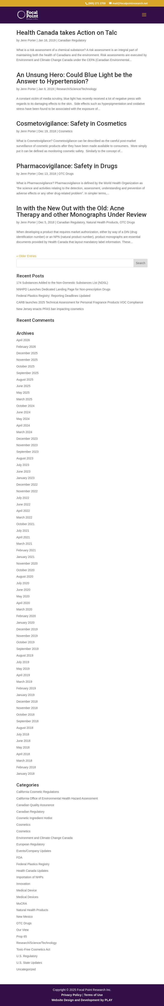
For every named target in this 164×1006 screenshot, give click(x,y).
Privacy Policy (71, 995)
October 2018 (25, 714)
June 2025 (23, 386)
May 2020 (22, 596)
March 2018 (24, 760)
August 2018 (24, 727)
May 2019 (22, 668)
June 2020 (23, 589)
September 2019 (27, 649)
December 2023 (27, 438)
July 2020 (22, 583)
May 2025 (22, 392)
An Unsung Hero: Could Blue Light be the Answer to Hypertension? (74, 78)
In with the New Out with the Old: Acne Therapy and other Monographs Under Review (81, 211)
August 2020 (24, 576)
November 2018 (27, 708)
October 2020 (25, 570)
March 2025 (24, 399)
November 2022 (27, 491)
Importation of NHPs (29, 877)
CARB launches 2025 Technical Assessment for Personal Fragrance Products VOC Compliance (79, 302)
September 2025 (27, 373)
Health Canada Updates (32, 870)
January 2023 (25, 478)
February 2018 (26, 767)
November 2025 (27, 359)
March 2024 (24, 432)
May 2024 (22, 419)
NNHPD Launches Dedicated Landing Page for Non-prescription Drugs (63, 289)
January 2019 (25, 695)
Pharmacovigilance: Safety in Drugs (66, 166)
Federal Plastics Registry (33, 864)
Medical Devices (27, 897)
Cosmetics (65, 131)
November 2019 (27, 636)
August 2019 (24, 655)
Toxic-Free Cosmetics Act (33, 949)
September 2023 (27, 451)
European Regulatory (30, 844)
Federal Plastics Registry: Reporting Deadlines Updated (53, 295)
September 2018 (27, 721)
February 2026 (26, 346)
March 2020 (24, 609)
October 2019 (25, 642)
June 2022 (23, 504)
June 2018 (23, 740)
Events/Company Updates (33, 851)
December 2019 (27, 629)
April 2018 (23, 754)
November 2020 (27, 563)
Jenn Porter (28, 40)
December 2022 (27, 484)
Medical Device (26, 890)
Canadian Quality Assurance (35, 805)
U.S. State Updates (29, 962)
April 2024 (23, 425)
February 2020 (26, 616)
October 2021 (25, 524)
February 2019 (26, 688)
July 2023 (22, 465)
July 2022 (22, 497)
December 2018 (27, 701)
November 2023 (27, 445)
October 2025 (25, 366)
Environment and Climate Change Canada (44, 838)
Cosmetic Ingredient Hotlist (34, 818)
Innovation (23, 883)
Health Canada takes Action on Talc (66, 32)
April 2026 (23, 340)
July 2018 (22, 734)
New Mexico (24, 916)
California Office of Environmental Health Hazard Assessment (57, 798)
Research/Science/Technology (76, 89)
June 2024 (23, 412)
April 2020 (23, 603)
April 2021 (23, 537)
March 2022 (24, 517)
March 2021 (24, 543)
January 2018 (25, 773)
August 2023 (24, 458)
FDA (19, 857)
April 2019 (23, 675)
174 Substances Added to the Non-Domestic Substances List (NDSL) (62, 282)
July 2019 (22, 662)
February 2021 (26, 550)
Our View (22, 930)
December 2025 (27, 353)
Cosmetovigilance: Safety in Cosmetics (71, 123)
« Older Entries (26, 256)
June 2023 (23, 471)
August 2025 (24, 379)
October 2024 (25, 406)
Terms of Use (93, 995)
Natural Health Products (102, 222)
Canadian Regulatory (72, 40)
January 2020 (25, 622)
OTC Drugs (66, 173)
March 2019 (24, 681)
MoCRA (21, 903)
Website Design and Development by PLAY (82, 1000)
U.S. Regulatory (27, 956)
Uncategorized (26, 969)
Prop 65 (21, 936)
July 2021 (22, 530)
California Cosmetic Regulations (37, 791)
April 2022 (23, 510)
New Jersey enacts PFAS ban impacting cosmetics (50, 309)
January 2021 (25, 557)
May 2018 (22, 747)
